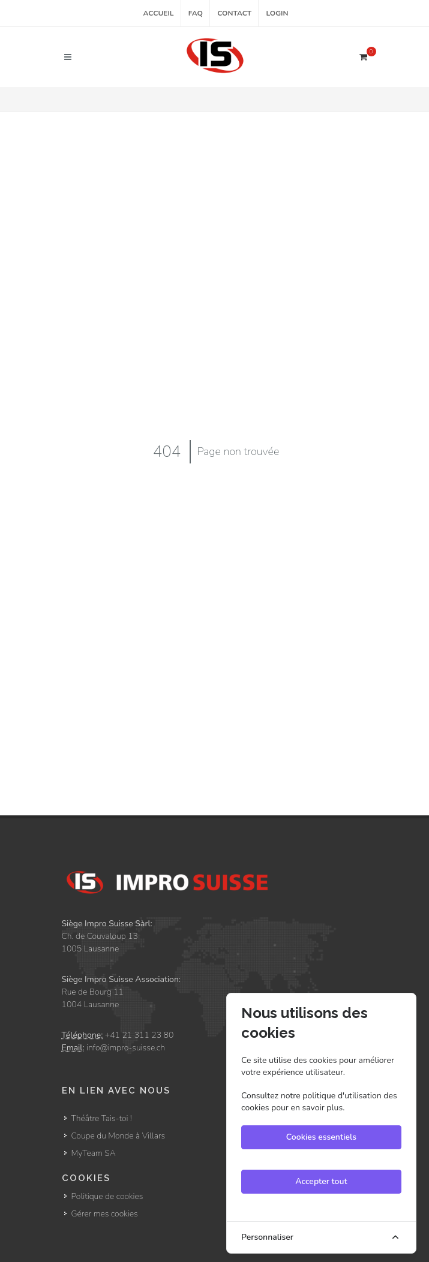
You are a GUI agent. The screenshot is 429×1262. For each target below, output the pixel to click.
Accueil (158, 13)
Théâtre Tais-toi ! (101, 1118)
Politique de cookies (107, 1196)
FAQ (195, 13)
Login (277, 13)
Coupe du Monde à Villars (118, 1135)
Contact (234, 13)
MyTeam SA (93, 1153)
